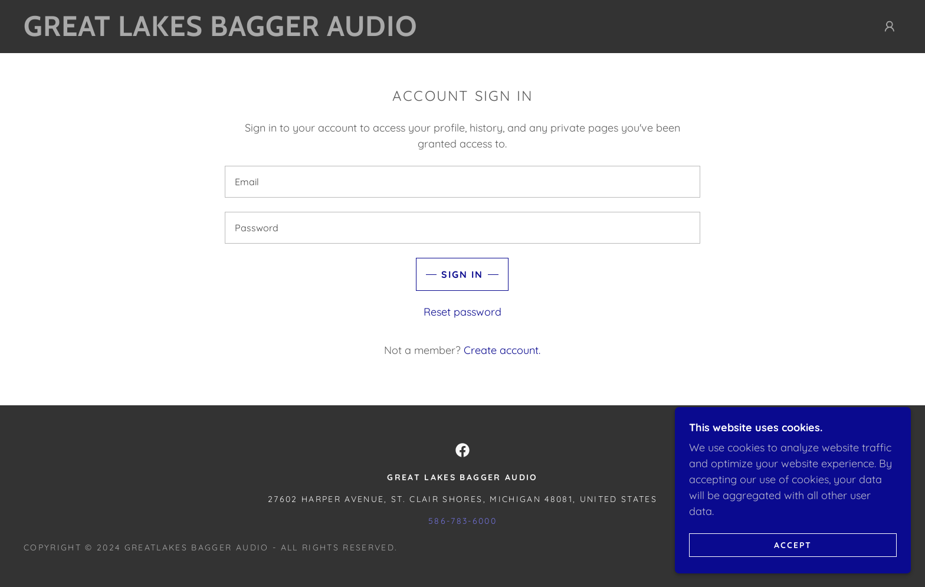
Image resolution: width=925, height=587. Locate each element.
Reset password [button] (462, 312)
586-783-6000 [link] (462, 521)
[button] (889, 26)
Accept (793, 544)
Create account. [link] (502, 350)
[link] (234, 32)
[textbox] (462, 182)
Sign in (462, 274)
